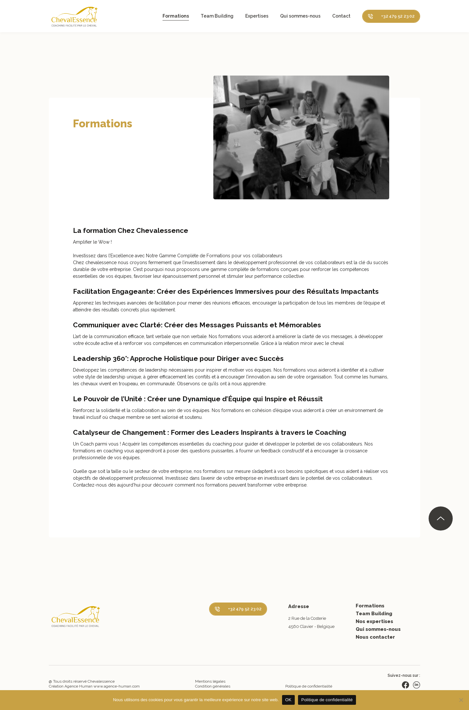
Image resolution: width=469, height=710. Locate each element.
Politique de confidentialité (308, 686)
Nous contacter (375, 637)
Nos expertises (374, 621)
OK (288, 699)
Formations (176, 16)
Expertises (256, 16)
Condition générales (212, 686)
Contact (341, 16)
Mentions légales (210, 681)
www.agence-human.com (116, 686)
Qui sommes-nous (300, 16)
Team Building (217, 16)
